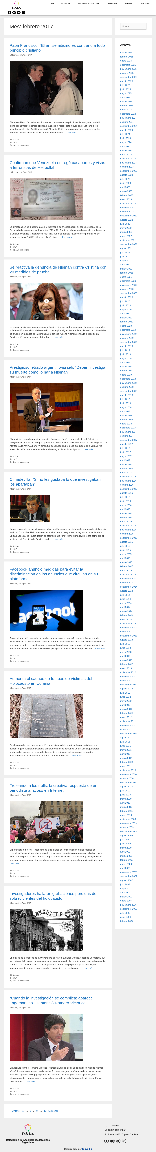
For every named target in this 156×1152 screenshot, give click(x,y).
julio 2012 (125, 693)
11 (45, 1111)
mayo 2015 (126, 554)
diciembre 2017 (128, 427)
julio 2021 (125, 252)
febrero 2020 (126, 321)
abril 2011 (125, 754)
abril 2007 (125, 892)
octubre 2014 (127, 582)
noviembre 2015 (128, 529)
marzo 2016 (126, 513)
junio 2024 (125, 138)
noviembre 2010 (128, 774)
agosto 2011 (126, 737)
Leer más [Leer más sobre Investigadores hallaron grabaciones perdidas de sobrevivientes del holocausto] (88, 968)
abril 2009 (125, 852)
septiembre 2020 (128, 293)
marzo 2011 (126, 758)
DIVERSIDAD (65, 3)
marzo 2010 (126, 807)
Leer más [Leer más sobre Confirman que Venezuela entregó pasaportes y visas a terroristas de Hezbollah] (67, 237)
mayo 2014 (126, 603)
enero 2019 (126, 375)
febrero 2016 (126, 517)
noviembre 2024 (128, 118)
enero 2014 (126, 619)
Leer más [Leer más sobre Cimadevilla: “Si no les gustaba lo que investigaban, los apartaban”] (58, 539)
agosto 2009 (126, 835)
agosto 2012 (126, 688)
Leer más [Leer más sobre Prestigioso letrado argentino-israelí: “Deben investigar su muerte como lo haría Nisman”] (88, 449)
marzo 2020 (126, 317)
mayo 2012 (126, 701)
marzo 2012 (126, 709)
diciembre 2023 (128, 158)
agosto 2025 (126, 81)
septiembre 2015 (128, 538)
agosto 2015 (126, 542)
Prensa (128, 3)
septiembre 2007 (128, 876)
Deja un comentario (20, 145)
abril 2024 (125, 146)
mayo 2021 (126, 260)
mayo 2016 (126, 505)
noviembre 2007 (128, 872)
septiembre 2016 (128, 489)
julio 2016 (125, 497)
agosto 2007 (126, 880)
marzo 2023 (126, 191)
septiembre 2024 (128, 126)
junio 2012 (125, 697)
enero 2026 (126, 60)
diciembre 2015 (128, 525)
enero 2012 (126, 717)
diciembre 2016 (128, 476)
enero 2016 (126, 521)
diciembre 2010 (128, 770)
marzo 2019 (126, 366)
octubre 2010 (127, 778)
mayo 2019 (126, 358)
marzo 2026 (126, 52)
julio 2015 (125, 546)
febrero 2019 (126, 370)
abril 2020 (125, 313)
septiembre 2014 (128, 587)
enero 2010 (126, 815)
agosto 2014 (126, 591)
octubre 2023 (127, 167)
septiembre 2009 (128, 831)
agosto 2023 (126, 175)
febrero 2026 (126, 56)
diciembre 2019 (128, 330)
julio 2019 (125, 350)
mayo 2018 (126, 407)
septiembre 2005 (128, 909)
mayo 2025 (126, 93)
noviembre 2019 (128, 334)
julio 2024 (125, 134)
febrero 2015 (126, 566)
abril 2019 (125, 362)
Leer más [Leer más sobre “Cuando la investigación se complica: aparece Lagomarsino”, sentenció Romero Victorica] (30, 1081)
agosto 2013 (126, 639)
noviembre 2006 (128, 905)
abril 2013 (125, 656)
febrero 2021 (126, 273)
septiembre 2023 (128, 171)
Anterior (15, 1111)
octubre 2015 (127, 533)
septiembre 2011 (128, 733)
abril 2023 (125, 187)
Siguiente (54, 1111)
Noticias (15, 140)
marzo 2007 (126, 896)
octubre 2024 (127, 122)
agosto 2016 (126, 493)
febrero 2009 (126, 860)
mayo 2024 (126, 142)
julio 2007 (125, 884)
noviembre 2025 (128, 69)
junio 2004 (125, 917)
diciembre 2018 (128, 379)
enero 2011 (126, 766)
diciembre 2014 (128, 574)
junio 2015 (125, 550)
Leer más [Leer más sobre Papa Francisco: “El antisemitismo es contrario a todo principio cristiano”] (71, 132)
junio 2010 (125, 794)
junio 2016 (125, 501)
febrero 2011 (126, 762)
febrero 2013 (126, 664)
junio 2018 (125, 403)
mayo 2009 (126, 848)
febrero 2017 (126, 468)
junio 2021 (125, 256)
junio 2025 (125, 89)
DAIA (52, 3)
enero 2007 (126, 900)
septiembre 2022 (128, 215)
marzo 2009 (126, 856)
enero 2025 (126, 109)
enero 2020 (126, 326)
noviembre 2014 (128, 578)
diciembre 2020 (128, 281)
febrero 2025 (126, 105)
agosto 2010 (126, 786)
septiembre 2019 (128, 342)
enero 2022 (126, 236)
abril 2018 (125, 411)
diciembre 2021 (128, 240)
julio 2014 (125, 595)
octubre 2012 (127, 680)
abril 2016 (125, 509)
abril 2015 (125, 558)
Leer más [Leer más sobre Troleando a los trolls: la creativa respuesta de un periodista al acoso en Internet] (14, 863)
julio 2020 (125, 301)
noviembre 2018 (128, 383)
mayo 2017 (126, 456)
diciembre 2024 (128, 114)
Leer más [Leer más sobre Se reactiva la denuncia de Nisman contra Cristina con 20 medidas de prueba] (58, 337)
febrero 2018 (126, 419)
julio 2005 (125, 913)
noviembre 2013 (128, 627)
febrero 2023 (126, 195)
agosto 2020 (126, 297)
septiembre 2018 (128, 391)
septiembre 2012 (128, 684)
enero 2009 (126, 864)
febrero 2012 (126, 713)
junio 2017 (125, 452)
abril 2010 (125, 803)
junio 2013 (125, 648)
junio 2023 (125, 183)
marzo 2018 (126, 415)
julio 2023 (125, 179)
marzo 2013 (126, 660)
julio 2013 (125, 644)
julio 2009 (125, 839)
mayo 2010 (126, 799)
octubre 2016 (127, 485)
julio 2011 (125, 742)
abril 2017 (125, 460)
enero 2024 (126, 154)
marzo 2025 (126, 101)
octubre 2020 (127, 289)
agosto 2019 (126, 346)
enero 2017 (126, 472)
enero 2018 (126, 423)
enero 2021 (126, 277)
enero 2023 (126, 199)
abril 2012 (125, 705)
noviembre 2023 (128, 162)
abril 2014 (125, 607)
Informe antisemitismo (89, 3)
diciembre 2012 (128, 672)
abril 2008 (125, 868)
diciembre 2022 (128, 203)
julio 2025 (125, 85)
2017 (14, 142)
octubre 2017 (127, 436)
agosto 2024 (126, 130)
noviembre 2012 (128, 676)
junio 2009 (125, 843)
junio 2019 (125, 354)
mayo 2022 (126, 228)
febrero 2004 (126, 921)
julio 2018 (125, 399)
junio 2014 (125, 599)
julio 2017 (125, 448)
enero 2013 (126, 668)
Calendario (112, 3)
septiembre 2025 (128, 77)
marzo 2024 (126, 150)
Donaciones (144, 3)
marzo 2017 (126, 464)
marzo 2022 (126, 232)
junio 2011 (125, 746)
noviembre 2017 (128, 432)
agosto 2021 (126, 248)
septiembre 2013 (128, 635)
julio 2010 (125, 790)
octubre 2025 (127, 73)
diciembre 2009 (128, 819)
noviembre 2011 (128, 725)
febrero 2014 (126, 615)
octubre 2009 (127, 827)
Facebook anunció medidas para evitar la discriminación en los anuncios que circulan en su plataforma (54, 574)
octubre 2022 (127, 211)
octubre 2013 (127, 631)
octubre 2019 (127, 338)
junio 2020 (125, 305)
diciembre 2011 (128, 721)
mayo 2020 (126, 309)
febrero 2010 (126, 811)
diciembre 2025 (128, 65)
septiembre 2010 (128, 782)
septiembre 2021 (128, 244)
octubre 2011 (127, 729)
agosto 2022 (126, 220)
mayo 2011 (126, 750)
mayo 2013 (126, 652)
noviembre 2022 (128, 207)
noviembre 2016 (128, 481)
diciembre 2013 (128, 623)
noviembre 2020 (128, 285)
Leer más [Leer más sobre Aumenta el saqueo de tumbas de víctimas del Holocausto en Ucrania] (77, 755)
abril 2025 (125, 97)
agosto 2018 (126, 395)
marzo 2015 (126, 562)
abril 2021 (125, 264)
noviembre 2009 (128, 823)
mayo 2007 (126, 888)
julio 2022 (125, 224)
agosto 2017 (126, 444)
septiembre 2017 (128, 440)
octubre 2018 (127, 387)
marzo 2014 (126, 611)
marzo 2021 (126, 269)
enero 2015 (126, 570)
